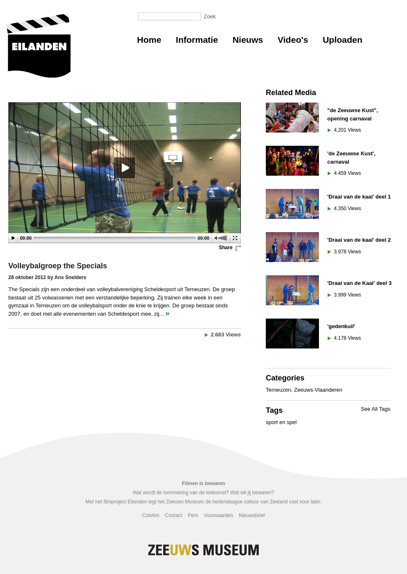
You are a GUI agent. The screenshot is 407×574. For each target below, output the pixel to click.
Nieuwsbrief (252, 515)
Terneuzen (278, 390)
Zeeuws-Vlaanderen (318, 390)
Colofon (150, 515)
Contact (173, 515)
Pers (193, 515)
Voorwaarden (218, 515)
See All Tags (375, 409)
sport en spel (281, 422)
